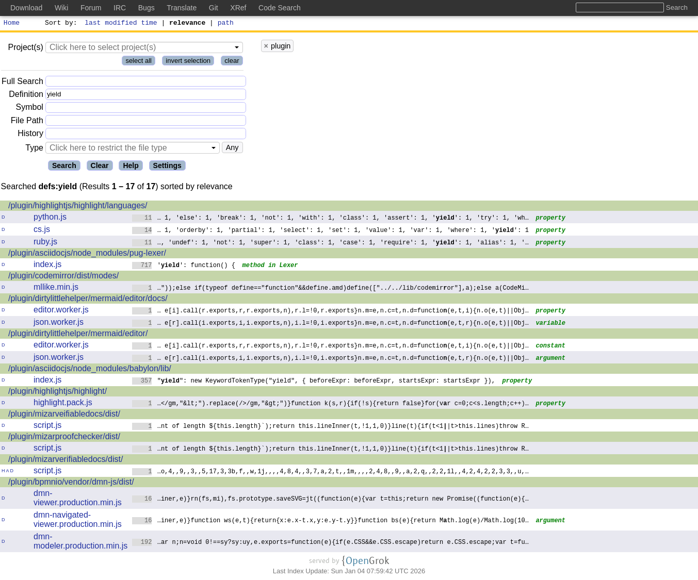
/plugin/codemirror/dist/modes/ (63, 277)
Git (213, 8)
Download (26, 8)
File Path (27, 122)
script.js (47, 426)
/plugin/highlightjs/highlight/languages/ (78, 207)
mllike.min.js (56, 288)
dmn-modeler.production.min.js (80, 543)
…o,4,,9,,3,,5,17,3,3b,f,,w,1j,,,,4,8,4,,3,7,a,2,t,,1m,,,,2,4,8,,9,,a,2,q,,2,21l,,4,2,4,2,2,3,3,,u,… (330, 472)
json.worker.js (59, 323)
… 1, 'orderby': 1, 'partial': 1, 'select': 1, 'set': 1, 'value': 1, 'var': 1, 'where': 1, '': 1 (330, 231)
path (226, 23)
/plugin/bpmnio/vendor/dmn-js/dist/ (71, 483)
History (30, 134)
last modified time (121, 23)
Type (34, 149)
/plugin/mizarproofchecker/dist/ (64, 438)
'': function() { (183, 266)
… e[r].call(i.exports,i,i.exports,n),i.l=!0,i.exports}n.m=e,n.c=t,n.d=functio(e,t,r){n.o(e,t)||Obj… (330, 324)
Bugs (146, 8)
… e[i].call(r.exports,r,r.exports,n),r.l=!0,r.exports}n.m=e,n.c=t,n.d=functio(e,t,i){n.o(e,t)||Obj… (330, 311)
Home (12, 23)
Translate (182, 8)
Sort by (59, 23)
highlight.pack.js (63, 404)
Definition (26, 95)
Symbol (29, 109)
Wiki (61, 8)
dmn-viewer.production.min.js (78, 499)
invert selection (188, 62)
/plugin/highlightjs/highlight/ (57, 392)
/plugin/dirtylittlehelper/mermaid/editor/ (78, 334)
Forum (90, 8)
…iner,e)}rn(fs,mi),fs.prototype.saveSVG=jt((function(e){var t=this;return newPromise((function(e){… (330, 499)
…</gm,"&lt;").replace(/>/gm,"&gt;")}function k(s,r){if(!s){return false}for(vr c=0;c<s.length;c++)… (330, 404)
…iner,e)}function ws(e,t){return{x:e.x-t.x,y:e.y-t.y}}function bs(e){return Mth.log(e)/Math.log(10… (330, 521)
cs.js (42, 230)
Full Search (22, 82)
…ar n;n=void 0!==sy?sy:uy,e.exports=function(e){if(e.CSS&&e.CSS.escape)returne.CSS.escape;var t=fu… (330, 543)
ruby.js (45, 243)
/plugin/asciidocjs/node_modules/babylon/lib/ (89, 370)
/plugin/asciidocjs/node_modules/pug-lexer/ (87, 254)
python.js (50, 218)
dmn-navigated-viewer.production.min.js (78, 521)
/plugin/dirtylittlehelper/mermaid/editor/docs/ (88, 299)
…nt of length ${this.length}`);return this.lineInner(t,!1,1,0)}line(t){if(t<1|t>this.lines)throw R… (330, 427)
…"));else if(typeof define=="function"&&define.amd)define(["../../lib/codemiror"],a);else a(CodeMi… (330, 289)
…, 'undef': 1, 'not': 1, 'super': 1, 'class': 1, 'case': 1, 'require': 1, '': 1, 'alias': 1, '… (330, 243)
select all (138, 62)
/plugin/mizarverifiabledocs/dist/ (65, 460)
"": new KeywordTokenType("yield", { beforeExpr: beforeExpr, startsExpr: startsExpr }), (313, 381)
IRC (119, 8)
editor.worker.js (61, 311)
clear (231, 62)
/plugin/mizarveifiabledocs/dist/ (64, 415)
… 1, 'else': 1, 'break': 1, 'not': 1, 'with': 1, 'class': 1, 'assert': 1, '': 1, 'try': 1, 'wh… (330, 218)
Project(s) (25, 48)
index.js (47, 265)
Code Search (279, 8)
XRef (238, 8)
